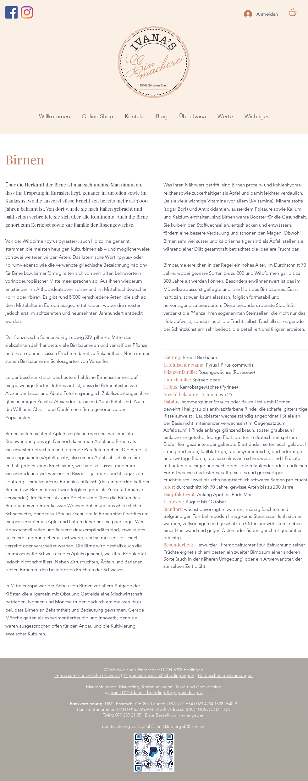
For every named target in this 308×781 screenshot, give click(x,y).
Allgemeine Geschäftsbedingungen (159, 675)
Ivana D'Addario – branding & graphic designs (157, 692)
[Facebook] (11, 12)
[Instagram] (27, 12)
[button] (297, 12)
